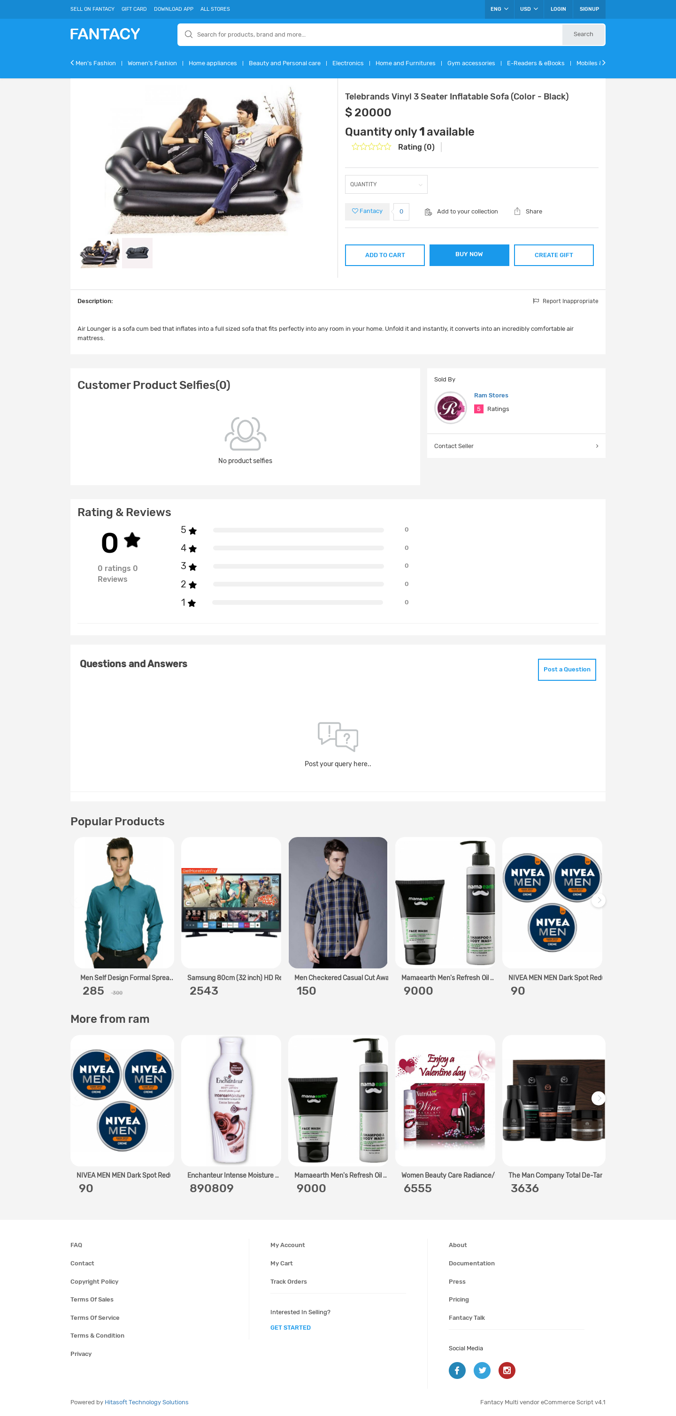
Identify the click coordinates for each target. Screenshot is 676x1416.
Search (583, 34)
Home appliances (213, 63)
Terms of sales (92, 1299)
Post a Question (567, 669)
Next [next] (600, 905)
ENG (499, 9)
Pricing (459, 1299)
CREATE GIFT (554, 255)
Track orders (288, 1281)
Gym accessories (471, 63)
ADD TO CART (385, 255)
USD (529, 9)
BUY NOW (469, 254)
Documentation (472, 1263)
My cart (281, 1263)
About (458, 1245)
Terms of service (95, 1317)
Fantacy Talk (467, 1317)
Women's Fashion (152, 63)
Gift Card (134, 9)
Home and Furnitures (406, 63)
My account (287, 1245)
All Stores (215, 9)
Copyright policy (94, 1281)
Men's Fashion (96, 63)
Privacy (81, 1353)
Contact (82, 1263)
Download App (173, 9)
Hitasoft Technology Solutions (147, 1402)
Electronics (348, 63)
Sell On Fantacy (92, 9)
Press (457, 1281)
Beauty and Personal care (285, 63)
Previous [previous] (78, 905)
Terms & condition (97, 1335)
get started (290, 1327)
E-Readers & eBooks (536, 63)
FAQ (76, 1245)
